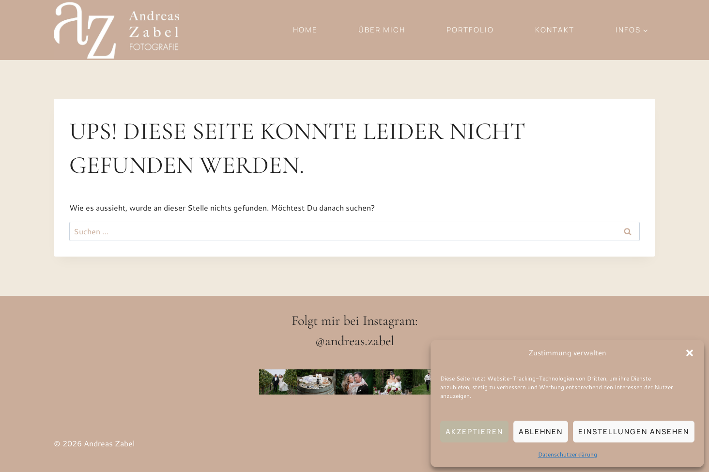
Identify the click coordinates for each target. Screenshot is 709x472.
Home (305, 30)
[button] (689, 353)
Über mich (381, 30)
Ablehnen (541, 431)
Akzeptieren (474, 431)
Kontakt (554, 30)
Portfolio (470, 30)
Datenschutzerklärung (567, 454)
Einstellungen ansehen (633, 431)
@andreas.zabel (354, 341)
